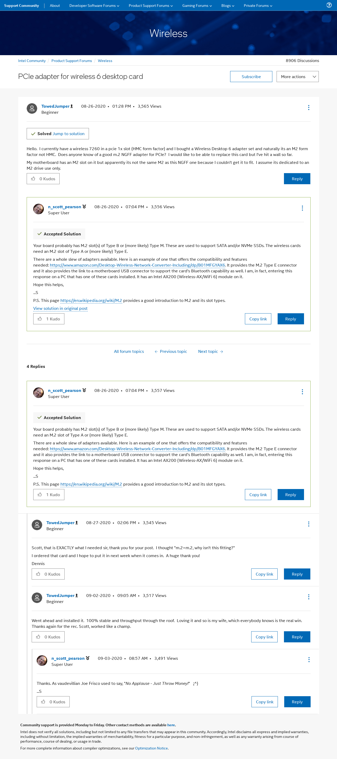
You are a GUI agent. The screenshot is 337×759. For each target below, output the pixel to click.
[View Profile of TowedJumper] (57, 106)
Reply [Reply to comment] (290, 319)
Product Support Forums (71, 60)
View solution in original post (60, 308)
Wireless (105, 60)
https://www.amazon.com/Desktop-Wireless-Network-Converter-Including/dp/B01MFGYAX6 (137, 265)
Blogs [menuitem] (226, 5)
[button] (308, 107)
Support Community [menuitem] (21, 5)
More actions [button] (293, 76)
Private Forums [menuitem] (256, 5)
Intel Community (32, 60)
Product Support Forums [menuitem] (149, 5)
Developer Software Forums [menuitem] (92, 5)
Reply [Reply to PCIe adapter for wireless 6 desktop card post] (297, 178)
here (171, 725)
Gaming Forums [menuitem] (195, 5)
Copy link (258, 319)
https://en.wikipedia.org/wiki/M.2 (91, 300)
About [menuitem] (55, 5)
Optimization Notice (151, 748)
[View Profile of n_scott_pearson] (67, 207)
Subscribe (251, 76)
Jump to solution (60, 133)
